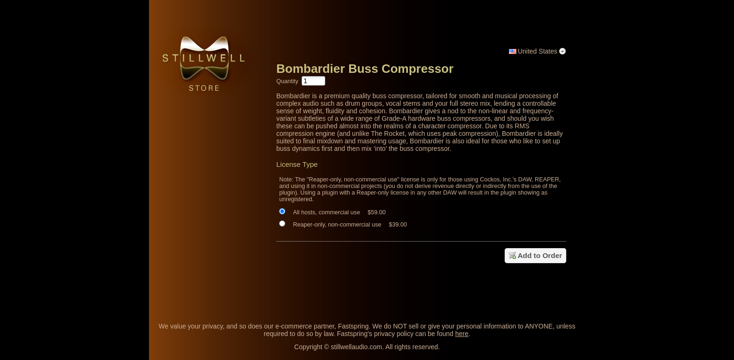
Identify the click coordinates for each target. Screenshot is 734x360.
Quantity (287, 81)
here (462, 333)
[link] (559, 290)
